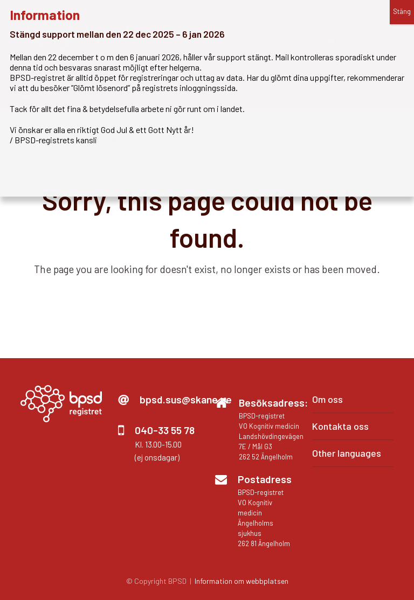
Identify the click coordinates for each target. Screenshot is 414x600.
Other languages (346, 453)
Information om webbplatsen (241, 580)
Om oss (327, 399)
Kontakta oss (340, 426)
